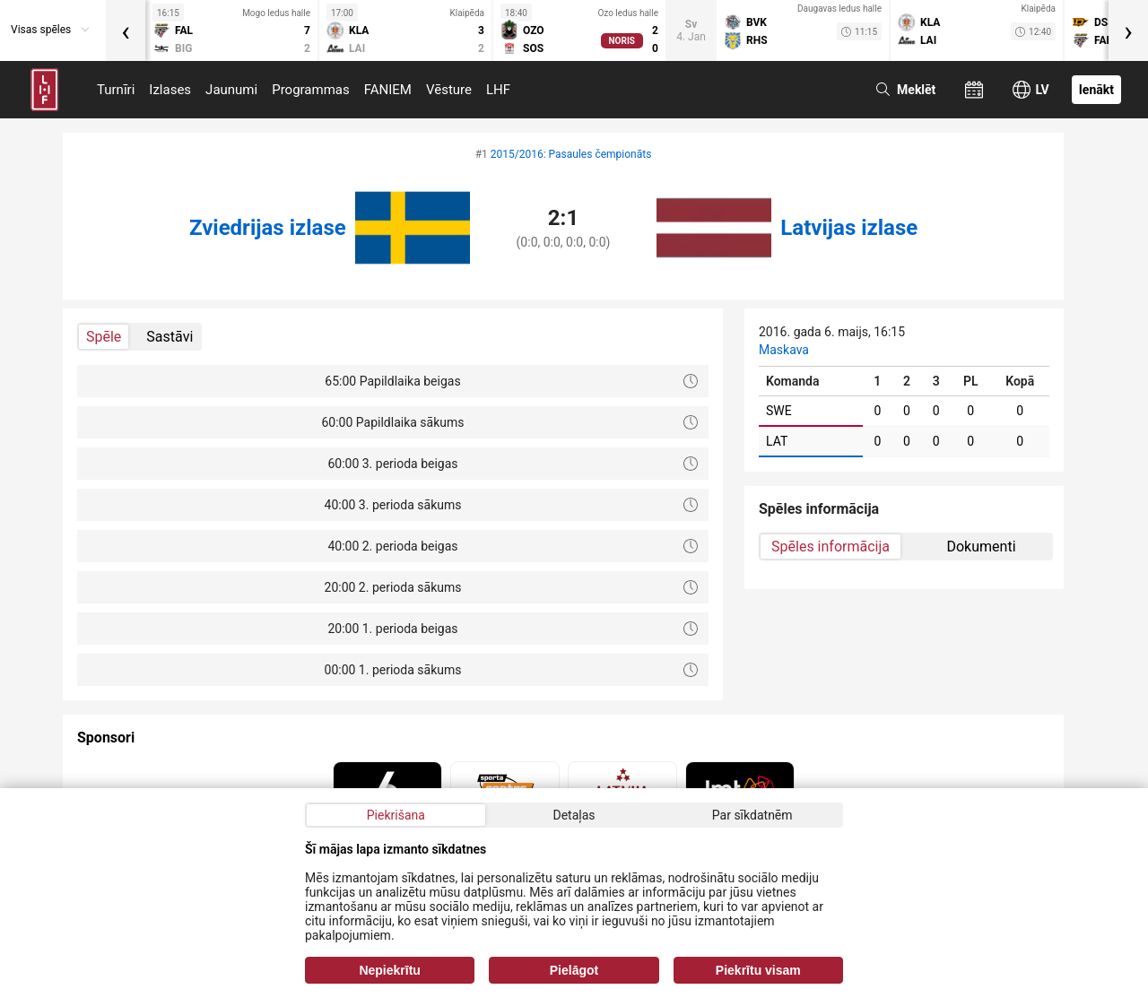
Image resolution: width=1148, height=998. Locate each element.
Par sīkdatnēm (752, 815)
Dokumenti (980, 546)
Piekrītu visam (758, 970)
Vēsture (449, 90)
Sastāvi (169, 336)
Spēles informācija (830, 546)
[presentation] (125, 30)
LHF (498, 90)
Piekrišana (396, 815)
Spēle (103, 336)
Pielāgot (574, 970)
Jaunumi (231, 90)
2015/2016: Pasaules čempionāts (571, 154)
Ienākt (1096, 89)
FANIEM (388, 90)
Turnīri (116, 90)
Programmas (311, 90)
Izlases (170, 90)
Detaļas (573, 815)
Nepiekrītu (389, 970)
